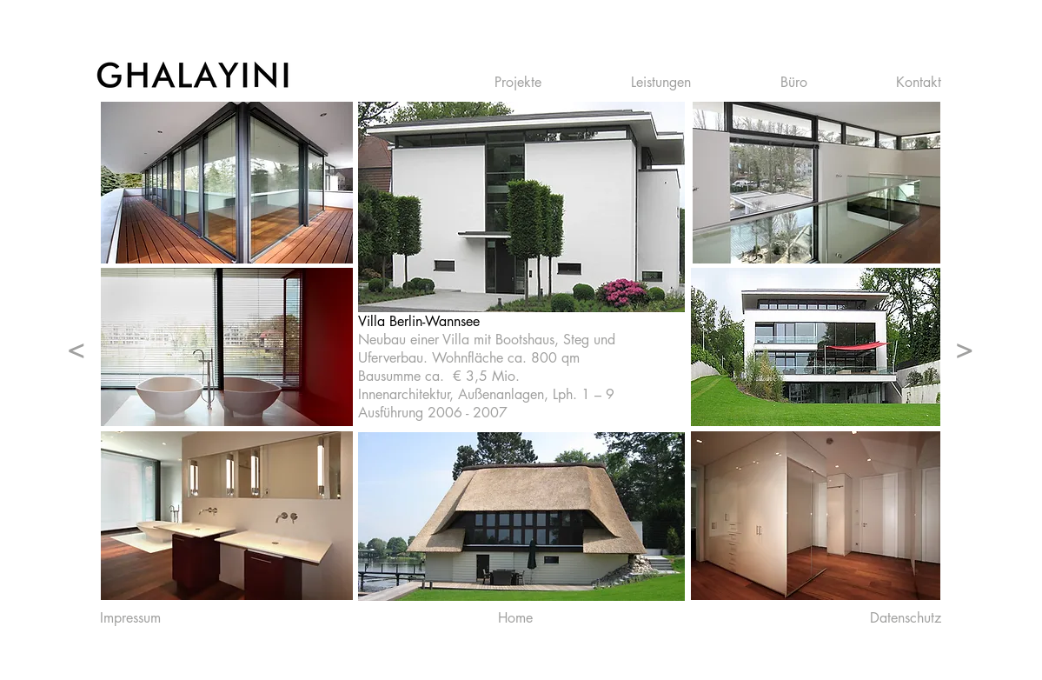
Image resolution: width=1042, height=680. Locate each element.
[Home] (515, 618)
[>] (964, 347)
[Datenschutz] (906, 618)
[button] (549, 82)
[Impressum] (130, 618)
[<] (76, 347)
